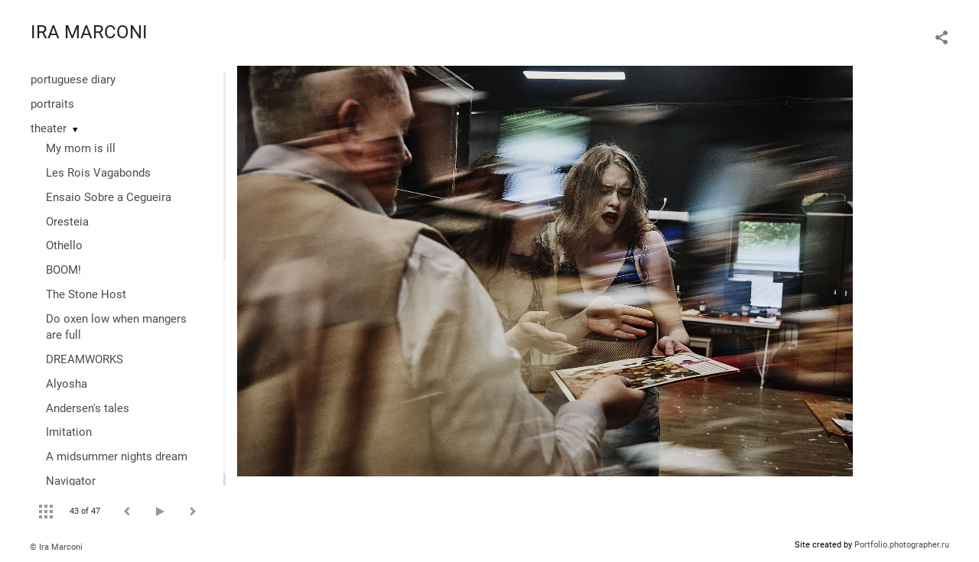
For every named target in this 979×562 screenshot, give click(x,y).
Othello (64, 245)
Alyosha (66, 384)
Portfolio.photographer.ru (901, 545)
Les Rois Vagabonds (98, 173)
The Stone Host (86, 294)
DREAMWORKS (84, 359)
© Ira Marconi (56, 547)
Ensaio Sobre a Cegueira (108, 197)
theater (49, 128)
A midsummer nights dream (116, 456)
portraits (52, 104)
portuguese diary (73, 79)
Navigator (71, 481)
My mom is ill (80, 148)
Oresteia (67, 222)
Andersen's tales (87, 408)
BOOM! (63, 270)
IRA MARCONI (89, 32)
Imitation (69, 432)
